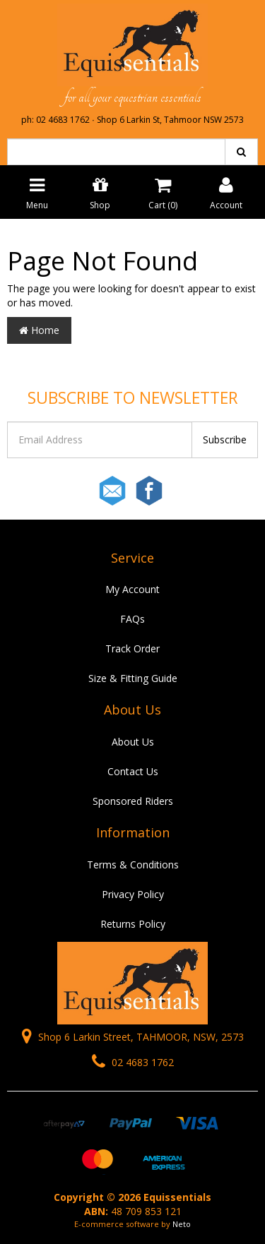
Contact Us (132, 771)
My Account (132, 589)
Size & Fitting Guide (132, 678)
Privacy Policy (133, 894)
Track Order (132, 648)
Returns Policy (132, 924)
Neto (181, 1224)
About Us (133, 741)
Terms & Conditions (133, 864)
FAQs (132, 619)
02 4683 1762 (133, 1062)
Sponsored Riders (133, 801)
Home (39, 330)
